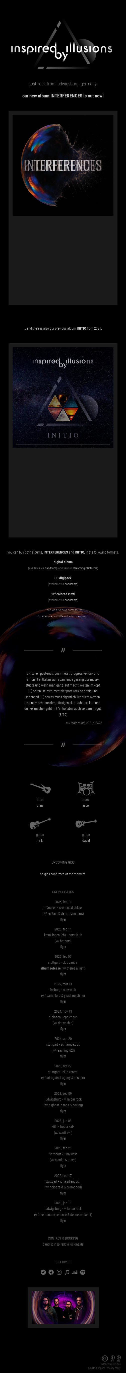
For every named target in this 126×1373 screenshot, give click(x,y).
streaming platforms (85, 568)
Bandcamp (51, 568)
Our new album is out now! (63, 96)
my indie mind (75, 723)
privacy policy (114, 1368)
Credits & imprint (96, 1368)
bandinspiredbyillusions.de (63, 1244)
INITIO (79, 552)
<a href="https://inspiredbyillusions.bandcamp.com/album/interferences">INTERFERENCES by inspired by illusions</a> (63, 258)
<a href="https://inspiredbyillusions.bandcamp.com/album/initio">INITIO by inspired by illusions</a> (63, 490)
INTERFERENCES (56, 552)
